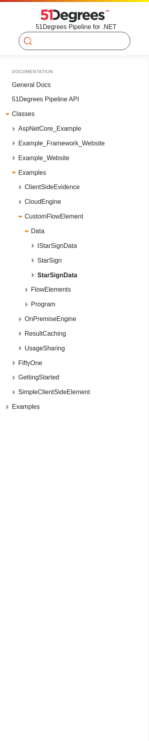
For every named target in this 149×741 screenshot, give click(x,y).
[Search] (71, 41)
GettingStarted (38, 377)
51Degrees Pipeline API (45, 99)
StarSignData (57, 275)
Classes (23, 113)
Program (43, 304)
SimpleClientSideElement (54, 392)
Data (38, 231)
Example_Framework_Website (61, 143)
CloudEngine (43, 201)
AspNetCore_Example (49, 128)
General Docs (31, 84)
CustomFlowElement (54, 216)
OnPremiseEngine (50, 318)
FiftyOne (30, 363)
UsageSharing (45, 348)
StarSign (49, 260)
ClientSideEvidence (52, 187)
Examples (32, 172)
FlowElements (51, 289)
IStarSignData (57, 245)
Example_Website (44, 158)
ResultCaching (45, 333)
